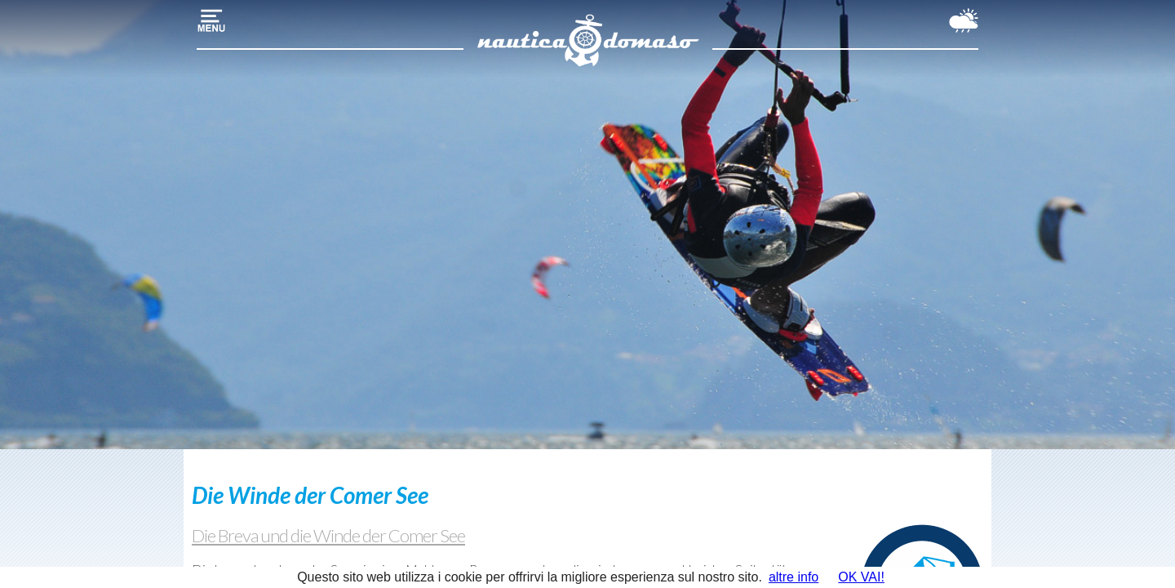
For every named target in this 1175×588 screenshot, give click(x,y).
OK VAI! (861, 577)
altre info (793, 577)
